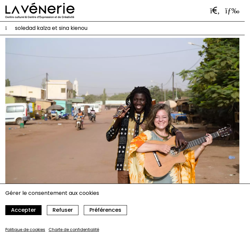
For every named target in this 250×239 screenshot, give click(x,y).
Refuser (63, 210)
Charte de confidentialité (74, 229)
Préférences (105, 210)
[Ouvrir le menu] (232, 11)
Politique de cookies (25, 229)
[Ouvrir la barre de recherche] (215, 10)
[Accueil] (39, 11)
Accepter (23, 210)
